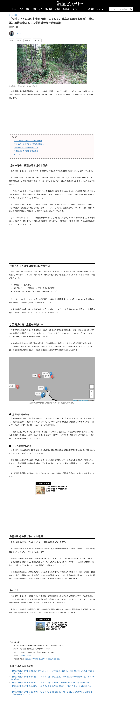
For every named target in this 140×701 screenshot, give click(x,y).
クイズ (75, 9)
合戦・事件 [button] (37, 40)
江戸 (40, 9)
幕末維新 (48, 9)
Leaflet (75, 400)
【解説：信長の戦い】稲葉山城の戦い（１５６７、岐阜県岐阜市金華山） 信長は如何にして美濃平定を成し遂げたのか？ (56, 626)
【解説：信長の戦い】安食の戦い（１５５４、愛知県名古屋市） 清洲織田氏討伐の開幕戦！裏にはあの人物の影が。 (52, 677)
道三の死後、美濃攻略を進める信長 (28, 140)
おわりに (17, 154)
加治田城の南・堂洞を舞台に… (26, 147)
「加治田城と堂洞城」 (25, 655)
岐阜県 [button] (19, 40)
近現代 (57, 9)
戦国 (34, 9)
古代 (21, 9)
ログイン (100, 9)
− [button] (91, 396)
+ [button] (91, 392)
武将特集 (66, 9)
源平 (27, 9)
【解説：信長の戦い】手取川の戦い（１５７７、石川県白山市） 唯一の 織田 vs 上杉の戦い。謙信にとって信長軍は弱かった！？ (52, 693)
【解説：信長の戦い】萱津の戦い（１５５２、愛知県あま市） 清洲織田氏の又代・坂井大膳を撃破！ (51, 682)
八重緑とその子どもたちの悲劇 (26, 151)
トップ (14, 9)
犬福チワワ (18, 33)
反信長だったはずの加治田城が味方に (29, 144)
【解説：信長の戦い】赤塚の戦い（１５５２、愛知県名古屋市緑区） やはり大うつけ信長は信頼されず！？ (51, 687)
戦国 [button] (11, 40)
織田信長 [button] (27, 40)
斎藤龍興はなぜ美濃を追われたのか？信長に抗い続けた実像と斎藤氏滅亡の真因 (56, 489)
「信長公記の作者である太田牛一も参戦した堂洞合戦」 (42, 659)
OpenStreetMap (83, 400)
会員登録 (90, 9)
